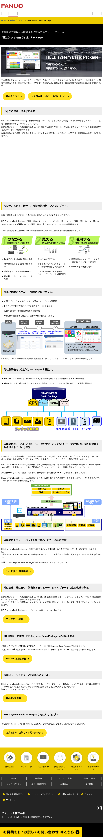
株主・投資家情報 (39, 784)
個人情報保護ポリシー (15, 794)
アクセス (88, 794)
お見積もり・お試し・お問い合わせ (48, 96)
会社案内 (64, 784)
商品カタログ (12, 96)
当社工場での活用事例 (17, 571)
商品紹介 (13, 20)
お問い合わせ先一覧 (69, 794)
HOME (4, 20)
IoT (22, 20)
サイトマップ (11, 800)
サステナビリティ (13, 784)
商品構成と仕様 (13, 698)
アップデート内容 (14, 619)
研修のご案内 (89, 778)
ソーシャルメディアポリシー (43, 794)
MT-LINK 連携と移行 (16, 659)
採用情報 (89, 784)
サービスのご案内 (64, 778)
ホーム (14, 778)
